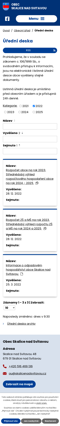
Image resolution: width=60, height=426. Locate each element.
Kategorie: (10, 106)
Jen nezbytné (31, 421)
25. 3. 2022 (13, 284)
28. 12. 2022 (14, 194)
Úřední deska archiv (21, 324)
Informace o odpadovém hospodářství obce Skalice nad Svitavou (28, 269)
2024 (24, 112)
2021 (25, 106)
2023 (10, 112)
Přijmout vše (11, 421)
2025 (39, 112)
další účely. (41, 403)
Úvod (6, 30)
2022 (39, 106)
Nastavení (50, 421)
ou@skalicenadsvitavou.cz (27, 373)
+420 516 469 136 (21, 366)
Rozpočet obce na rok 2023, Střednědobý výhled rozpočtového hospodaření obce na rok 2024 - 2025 (29, 176)
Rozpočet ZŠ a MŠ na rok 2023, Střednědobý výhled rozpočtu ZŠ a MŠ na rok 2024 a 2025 (29, 224)
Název (7, 121)
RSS (41, 50)
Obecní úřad (22, 30)
